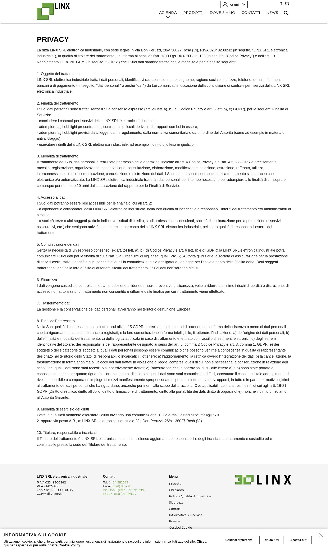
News (272, 12)
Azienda (168, 12)
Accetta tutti (298, 540)
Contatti (251, 12)
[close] (321, 535)
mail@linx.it (121, 486)
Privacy (174, 521)
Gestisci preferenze (238, 540)
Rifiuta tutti (271, 540)
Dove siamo (222, 12)
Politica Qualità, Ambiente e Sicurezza (190, 499)
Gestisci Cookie (180, 527)
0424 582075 (118, 482)
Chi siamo (176, 490)
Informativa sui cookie (185, 515)
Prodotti (193, 12)
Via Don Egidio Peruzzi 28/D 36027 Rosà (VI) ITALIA (124, 492)
